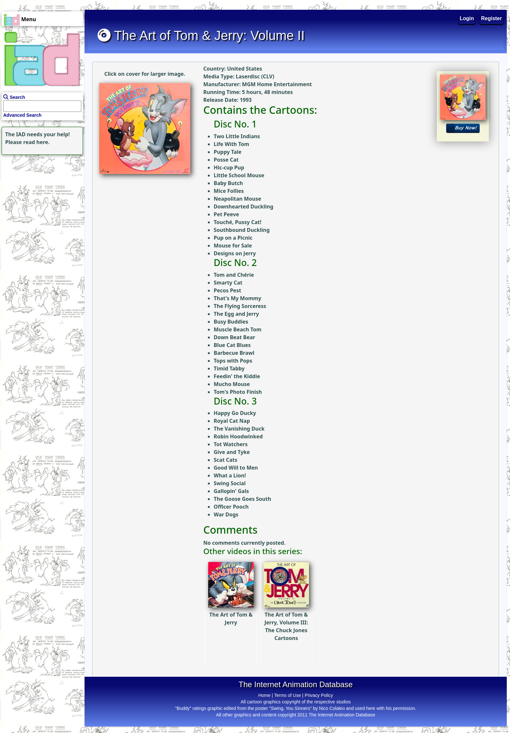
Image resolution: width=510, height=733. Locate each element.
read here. (36, 142)
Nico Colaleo (332, 708)
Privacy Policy (319, 695)
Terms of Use (287, 695)
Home (264, 695)
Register (491, 18)
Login (467, 18)
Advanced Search (22, 115)
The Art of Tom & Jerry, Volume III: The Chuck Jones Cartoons (286, 612)
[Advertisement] (40, 197)
